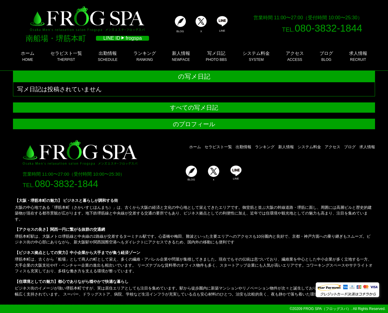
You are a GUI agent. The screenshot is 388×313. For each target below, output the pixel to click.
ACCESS (295, 56)
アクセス (332, 147)
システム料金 (309, 147)
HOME (27, 56)
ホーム (195, 147)
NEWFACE (181, 56)
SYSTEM (256, 56)
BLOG (326, 56)
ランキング (265, 147)
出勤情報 (243, 147)
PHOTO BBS (216, 56)
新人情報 (286, 147)
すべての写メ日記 (194, 108)
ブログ (350, 147)
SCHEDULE (107, 56)
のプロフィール (194, 124)
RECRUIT (358, 56)
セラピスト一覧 (218, 147)
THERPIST (66, 56)
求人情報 (367, 147)
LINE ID (122, 38)
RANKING (144, 56)
